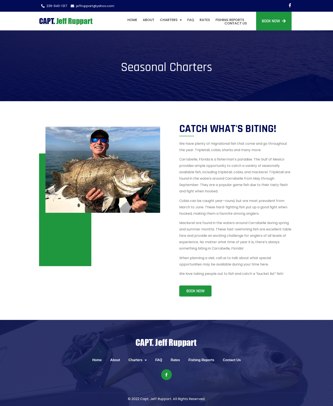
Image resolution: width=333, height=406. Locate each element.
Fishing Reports (230, 20)
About (148, 20)
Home (132, 20)
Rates (205, 20)
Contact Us (235, 23)
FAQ (190, 20)
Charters (171, 20)
